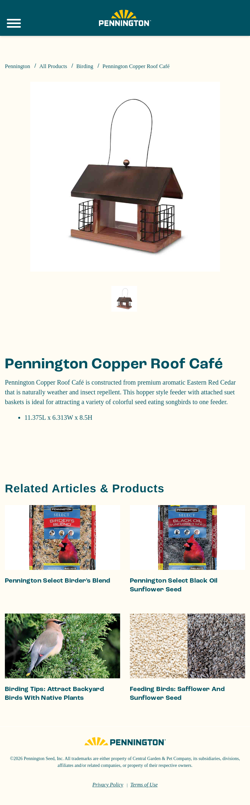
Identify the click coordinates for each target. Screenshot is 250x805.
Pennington (17, 66)
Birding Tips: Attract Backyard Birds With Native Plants (54, 714)
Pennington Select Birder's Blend (57, 601)
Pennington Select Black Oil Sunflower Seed (174, 605)
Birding (84, 66)
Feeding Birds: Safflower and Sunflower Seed (177, 714)
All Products (53, 66)
